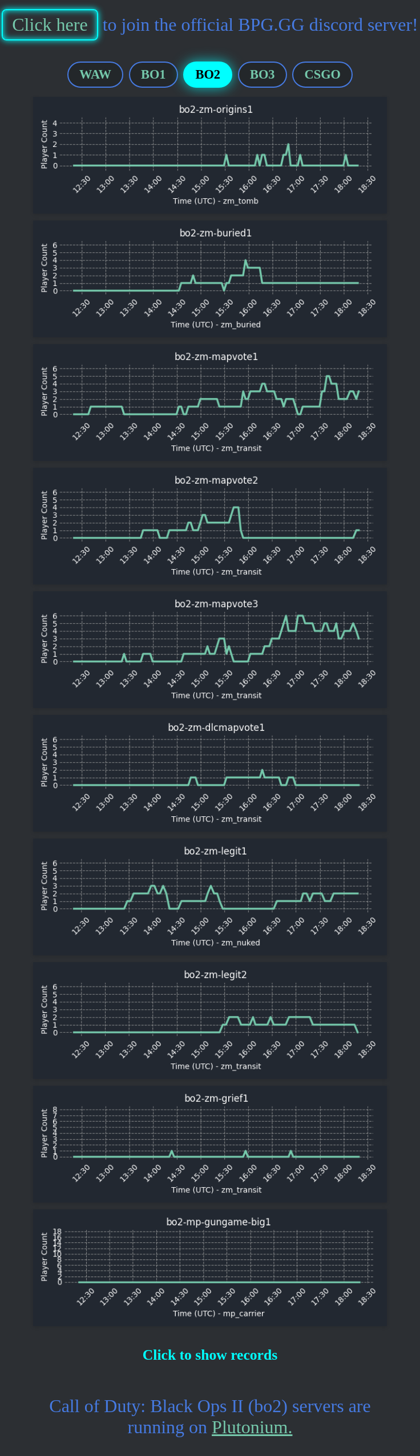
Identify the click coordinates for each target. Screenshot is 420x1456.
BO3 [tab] (262, 74)
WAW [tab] (95, 74)
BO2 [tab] (207, 74)
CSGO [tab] (323, 74)
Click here (49, 24)
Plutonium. (252, 1427)
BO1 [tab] (153, 74)
